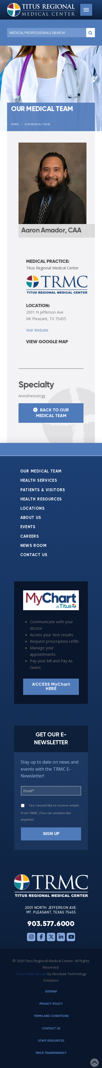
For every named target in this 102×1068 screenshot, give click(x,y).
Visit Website (37, 330)
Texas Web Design (31, 973)
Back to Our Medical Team (51, 412)
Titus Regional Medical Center (52, 267)
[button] (86, 10)
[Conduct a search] (45, 32)
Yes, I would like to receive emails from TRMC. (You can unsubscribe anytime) (50, 812)
